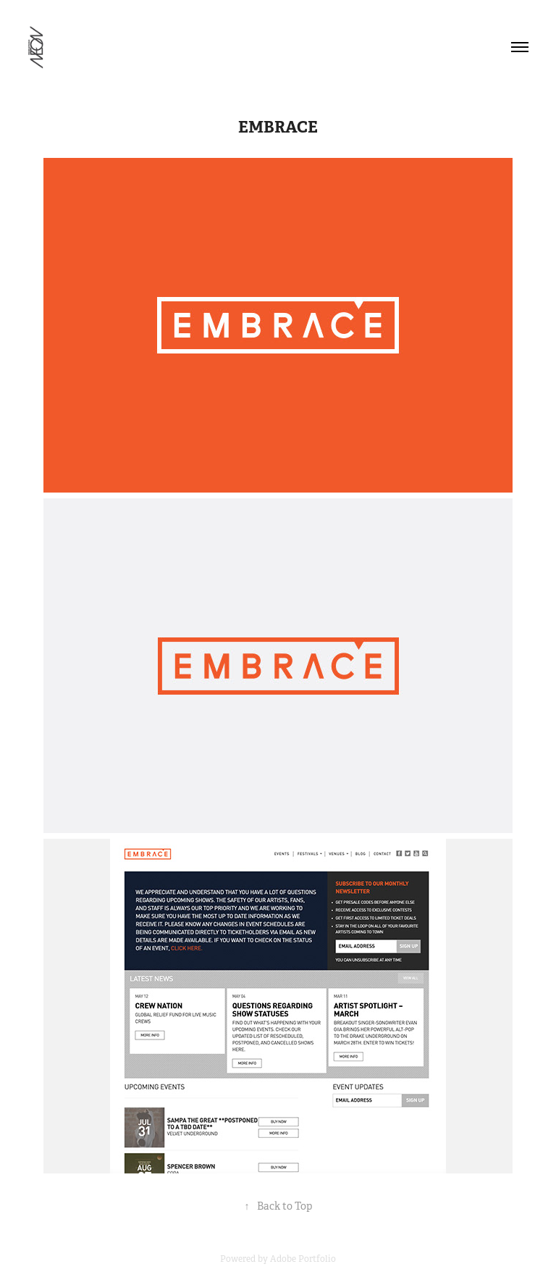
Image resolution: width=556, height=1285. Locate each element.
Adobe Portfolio (303, 1259)
